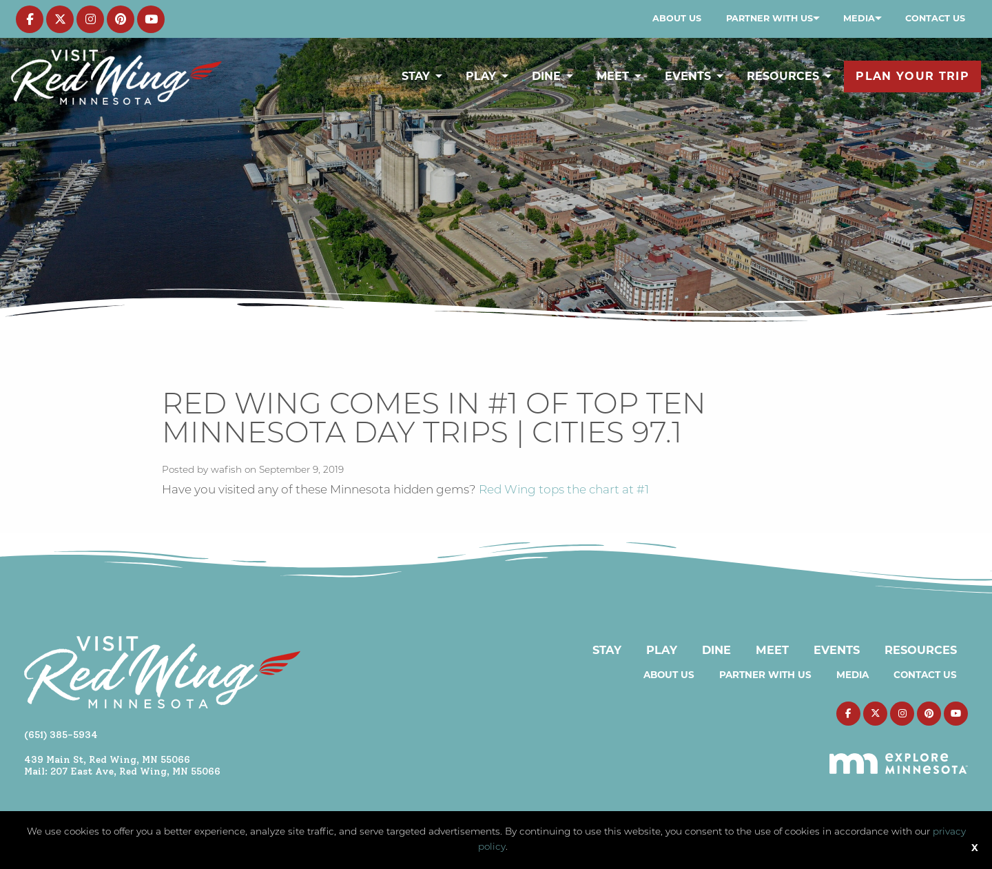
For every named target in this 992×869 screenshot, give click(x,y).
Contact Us (935, 18)
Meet (613, 76)
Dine (546, 76)
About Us (676, 18)
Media (859, 18)
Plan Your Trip (912, 76)
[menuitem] (676, 19)
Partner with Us (769, 18)
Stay (416, 76)
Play (481, 76)
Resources (783, 76)
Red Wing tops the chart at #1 (564, 490)
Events (688, 76)
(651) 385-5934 (61, 734)
